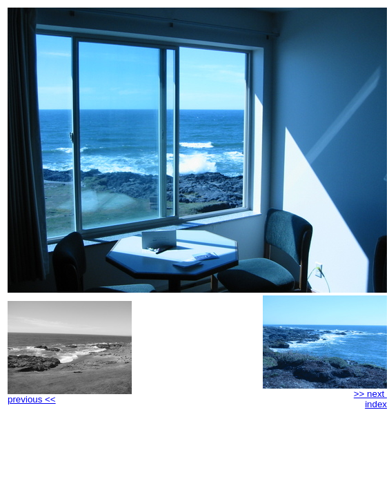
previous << (70, 395)
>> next (325, 389)
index (376, 404)
